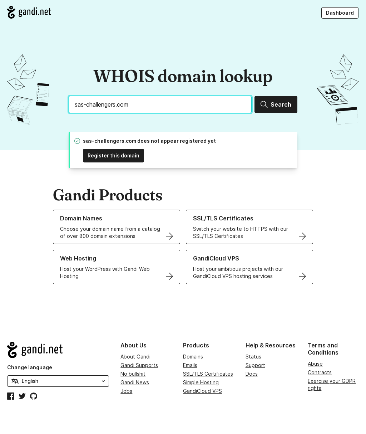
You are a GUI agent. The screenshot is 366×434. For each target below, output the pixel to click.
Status (253, 356)
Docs (252, 374)
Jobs (126, 391)
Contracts (320, 372)
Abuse (315, 364)
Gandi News (134, 382)
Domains (193, 356)
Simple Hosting (201, 382)
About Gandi (135, 356)
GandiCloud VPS (202, 391)
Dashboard (340, 13)
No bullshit (132, 374)
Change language (29, 367)
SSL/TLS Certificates (208, 374)
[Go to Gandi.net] (29, 12)
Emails (190, 365)
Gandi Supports (139, 365)
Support (255, 365)
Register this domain (113, 155)
